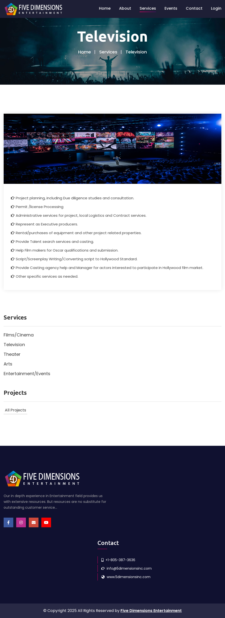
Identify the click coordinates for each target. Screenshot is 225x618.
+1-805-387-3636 (118, 560)
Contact (194, 8)
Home (105, 8)
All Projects (15, 410)
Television (14, 345)
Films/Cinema (19, 335)
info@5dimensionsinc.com (126, 568)
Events (171, 8)
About (125, 8)
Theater (12, 354)
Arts (8, 364)
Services (148, 8)
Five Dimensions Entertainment (151, 610)
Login (216, 8)
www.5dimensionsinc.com (125, 576)
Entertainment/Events (27, 374)
